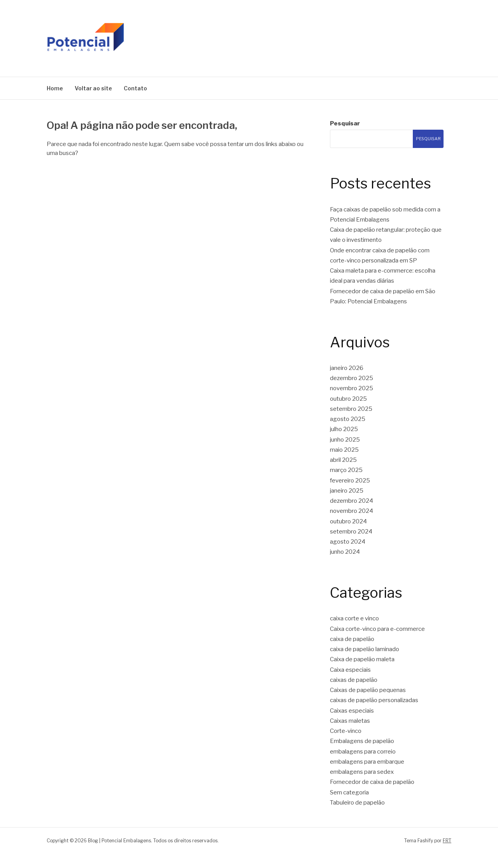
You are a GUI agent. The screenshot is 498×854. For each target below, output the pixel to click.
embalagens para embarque (367, 761)
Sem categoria (349, 792)
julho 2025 (344, 429)
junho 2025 (345, 439)
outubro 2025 (348, 398)
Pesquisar (345, 123)
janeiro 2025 (346, 490)
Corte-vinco (345, 730)
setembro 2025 (351, 408)
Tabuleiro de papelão (357, 802)
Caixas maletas (350, 720)
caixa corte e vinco (354, 618)
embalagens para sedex (362, 771)
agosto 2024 (347, 541)
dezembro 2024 (351, 500)
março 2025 (346, 470)
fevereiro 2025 (350, 480)
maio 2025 (344, 449)
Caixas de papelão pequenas (368, 690)
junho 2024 (345, 551)
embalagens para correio (363, 751)
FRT (447, 840)
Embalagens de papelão (362, 741)
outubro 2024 (348, 521)
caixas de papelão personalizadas (374, 700)
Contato (135, 88)
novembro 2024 (351, 510)
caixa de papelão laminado (364, 649)
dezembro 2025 (351, 378)
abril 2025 (343, 459)
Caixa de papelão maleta (362, 659)
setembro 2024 (351, 531)
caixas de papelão (353, 679)
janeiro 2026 (346, 368)
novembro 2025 (351, 388)
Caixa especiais (350, 669)
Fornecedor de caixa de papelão (372, 781)
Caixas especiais (352, 710)
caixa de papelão (352, 639)
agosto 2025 (347, 419)
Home (55, 88)
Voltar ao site (93, 88)
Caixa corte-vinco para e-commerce (377, 628)
